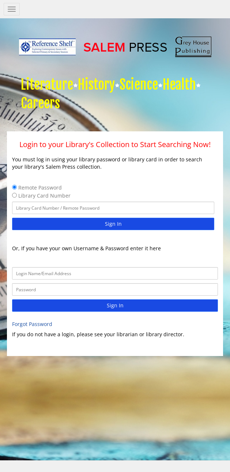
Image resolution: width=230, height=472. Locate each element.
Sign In (113, 223)
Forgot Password (32, 324)
